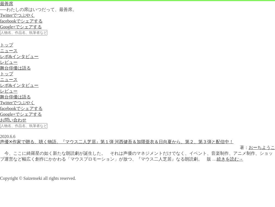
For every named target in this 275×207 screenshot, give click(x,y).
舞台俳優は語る (15, 68)
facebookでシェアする (21, 21)
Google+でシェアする (21, 26)
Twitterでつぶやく (17, 15)
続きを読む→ (230, 159)
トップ (6, 45)
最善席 (6, 3)
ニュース (9, 50)
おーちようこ (262, 147)
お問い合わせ (13, 120)
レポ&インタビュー (19, 56)
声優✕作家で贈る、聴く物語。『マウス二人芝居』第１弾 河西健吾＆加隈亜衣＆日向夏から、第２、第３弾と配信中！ (116, 141)
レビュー (9, 62)
